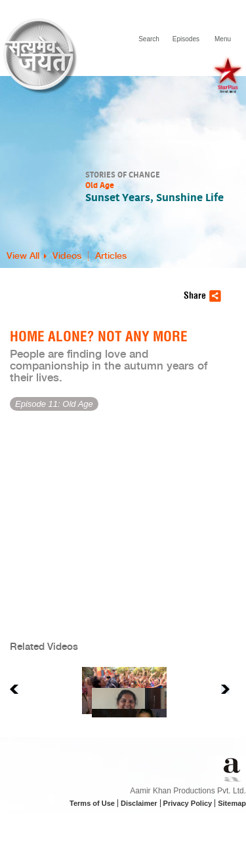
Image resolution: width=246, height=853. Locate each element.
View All (23, 256)
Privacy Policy (188, 803)
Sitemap (232, 803)
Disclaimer (139, 803)
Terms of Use (92, 803)
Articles (111, 256)
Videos (66, 256)
